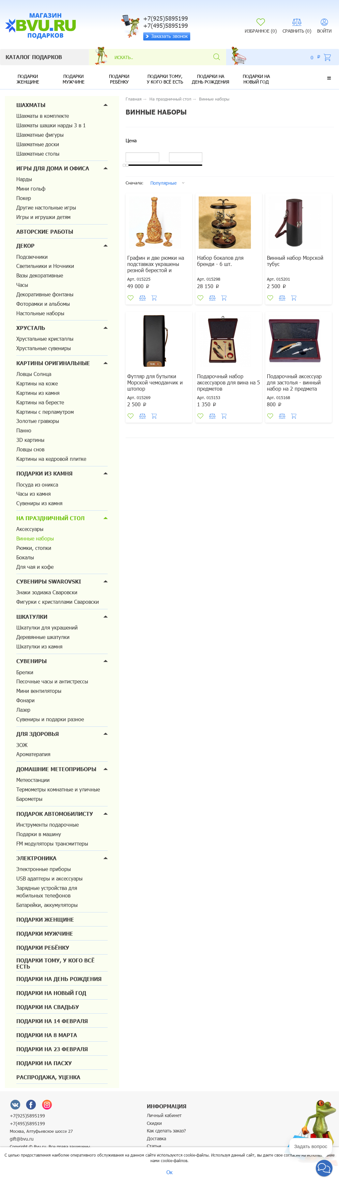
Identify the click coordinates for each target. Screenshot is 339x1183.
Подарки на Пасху (44, 1063)
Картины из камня (37, 393)
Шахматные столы (37, 153)
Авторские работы (44, 231)
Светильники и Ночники (45, 266)
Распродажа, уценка (48, 1077)
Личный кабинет (164, 1115)
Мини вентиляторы (38, 691)
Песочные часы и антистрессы (52, 681)
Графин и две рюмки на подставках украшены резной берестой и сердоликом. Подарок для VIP (158, 270)
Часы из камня (33, 493)
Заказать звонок (167, 36)
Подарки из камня (44, 473)
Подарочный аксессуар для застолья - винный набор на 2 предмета (294, 382)
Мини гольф (30, 188)
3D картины (30, 440)
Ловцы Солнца (33, 374)
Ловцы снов (30, 449)
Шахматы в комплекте (42, 116)
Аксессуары (29, 529)
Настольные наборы (40, 313)
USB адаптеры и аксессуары (49, 878)
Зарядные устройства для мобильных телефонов (46, 891)
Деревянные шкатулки (42, 637)
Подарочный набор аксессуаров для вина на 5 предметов (228, 382)
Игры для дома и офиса (52, 168)
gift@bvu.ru (22, 1139)
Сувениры (31, 661)
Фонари (25, 700)
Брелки (24, 672)
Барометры (29, 799)
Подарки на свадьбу (47, 1007)
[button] (329, 78)
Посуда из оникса (37, 484)
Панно (23, 430)
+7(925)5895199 (27, 1115)
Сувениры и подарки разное (50, 719)
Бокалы (25, 557)
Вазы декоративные (39, 275)
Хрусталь (30, 328)
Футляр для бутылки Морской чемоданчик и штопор (155, 382)
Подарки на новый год (256, 79)
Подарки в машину (38, 834)
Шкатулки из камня (39, 646)
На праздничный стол (50, 518)
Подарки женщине (28, 79)
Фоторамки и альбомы (43, 304)
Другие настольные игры (46, 207)
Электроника (36, 858)
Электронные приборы (43, 869)
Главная (134, 98)
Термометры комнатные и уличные (58, 789)
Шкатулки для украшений (47, 627)
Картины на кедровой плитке (51, 459)
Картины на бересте (40, 402)
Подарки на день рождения (210, 79)
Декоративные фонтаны (44, 294)
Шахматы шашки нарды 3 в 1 (51, 125)
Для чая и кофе (35, 567)
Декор (25, 245)
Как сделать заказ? (166, 1130)
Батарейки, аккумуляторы (47, 905)
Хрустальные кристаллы (44, 338)
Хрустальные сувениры (43, 348)
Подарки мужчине (74, 79)
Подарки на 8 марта (46, 1035)
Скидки (154, 1123)
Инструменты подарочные (47, 824)
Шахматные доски (37, 144)
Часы (22, 285)
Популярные (163, 183)
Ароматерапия (33, 754)
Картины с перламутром (45, 412)
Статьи (154, 1146)
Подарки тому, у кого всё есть (165, 79)
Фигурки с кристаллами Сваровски (57, 602)
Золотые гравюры (37, 421)
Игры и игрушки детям (43, 217)
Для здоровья (37, 734)
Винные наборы (35, 538)
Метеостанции (33, 780)
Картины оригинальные (53, 363)
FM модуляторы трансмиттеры (52, 843)
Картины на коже (37, 383)
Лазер (23, 710)
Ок (169, 1172)
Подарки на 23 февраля (52, 1049)
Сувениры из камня (39, 503)
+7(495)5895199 (27, 1123)
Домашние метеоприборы (56, 769)
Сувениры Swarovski (48, 581)
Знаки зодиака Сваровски (46, 592)
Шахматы (30, 105)
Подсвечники (32, 257)
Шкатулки (31, 617)
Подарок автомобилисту (54, 814)
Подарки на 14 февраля (52, 1021)
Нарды (24, 179)
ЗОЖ (21, 745)
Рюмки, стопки (33, 548)
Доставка (156, 1138)
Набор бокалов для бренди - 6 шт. (220, 261)
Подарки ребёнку (119, 79)
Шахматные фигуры (40, 135)
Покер (23, 198)
